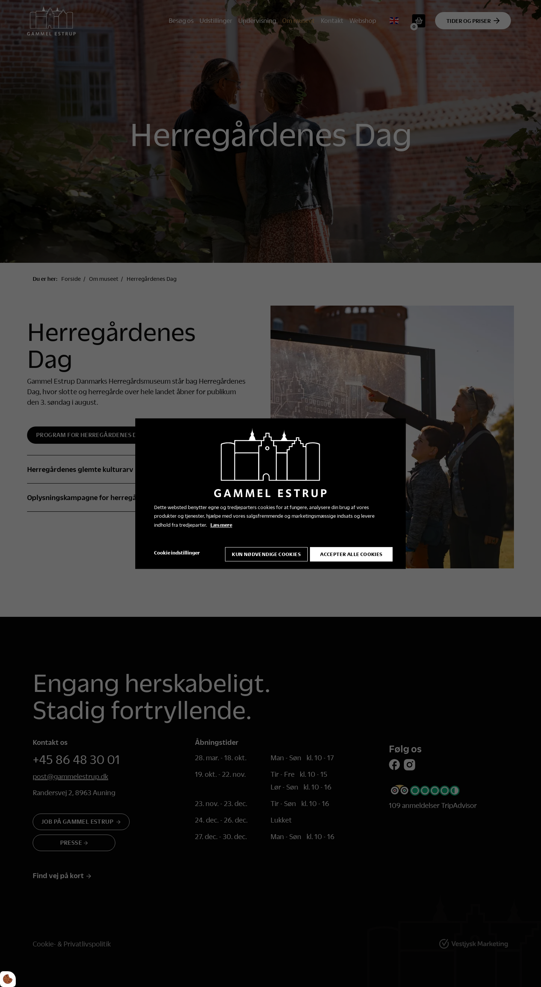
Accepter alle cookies (351, 553)
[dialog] (270, 493)
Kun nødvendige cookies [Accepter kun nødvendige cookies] (263, 553)
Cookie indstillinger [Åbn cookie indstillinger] (177, 552)
